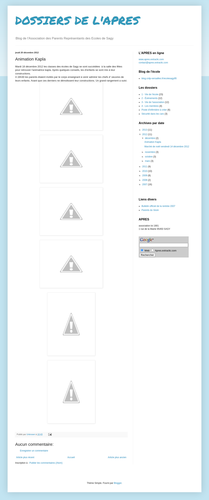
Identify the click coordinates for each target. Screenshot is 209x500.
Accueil (71, 457)
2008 (145, 180)
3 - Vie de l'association (153, 102)
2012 (145, 134)
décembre (150, 138)
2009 (145, 175)
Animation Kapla (152, 142)
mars (148, 161)
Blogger (118, 483)
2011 (145, 166)
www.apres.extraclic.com (151, 59)
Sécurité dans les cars (153, 113)
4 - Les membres (150, 106)
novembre (150, 152)
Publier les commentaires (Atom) (46, 463)
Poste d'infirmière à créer (154, 109)
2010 (145, 171)
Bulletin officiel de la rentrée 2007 (158, 206)
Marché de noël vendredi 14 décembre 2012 (166, 146)
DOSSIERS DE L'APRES (77, 20)
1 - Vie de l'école (150, 94)
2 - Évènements (150, 98)
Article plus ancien (117, 457)
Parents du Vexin (150, 210)
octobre (149, 156)
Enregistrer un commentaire (34, 450)
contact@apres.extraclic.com (153, 62)
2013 (145, 129)
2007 (145, 184)
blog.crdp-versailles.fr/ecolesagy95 (159, 78)
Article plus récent (25, 457)
